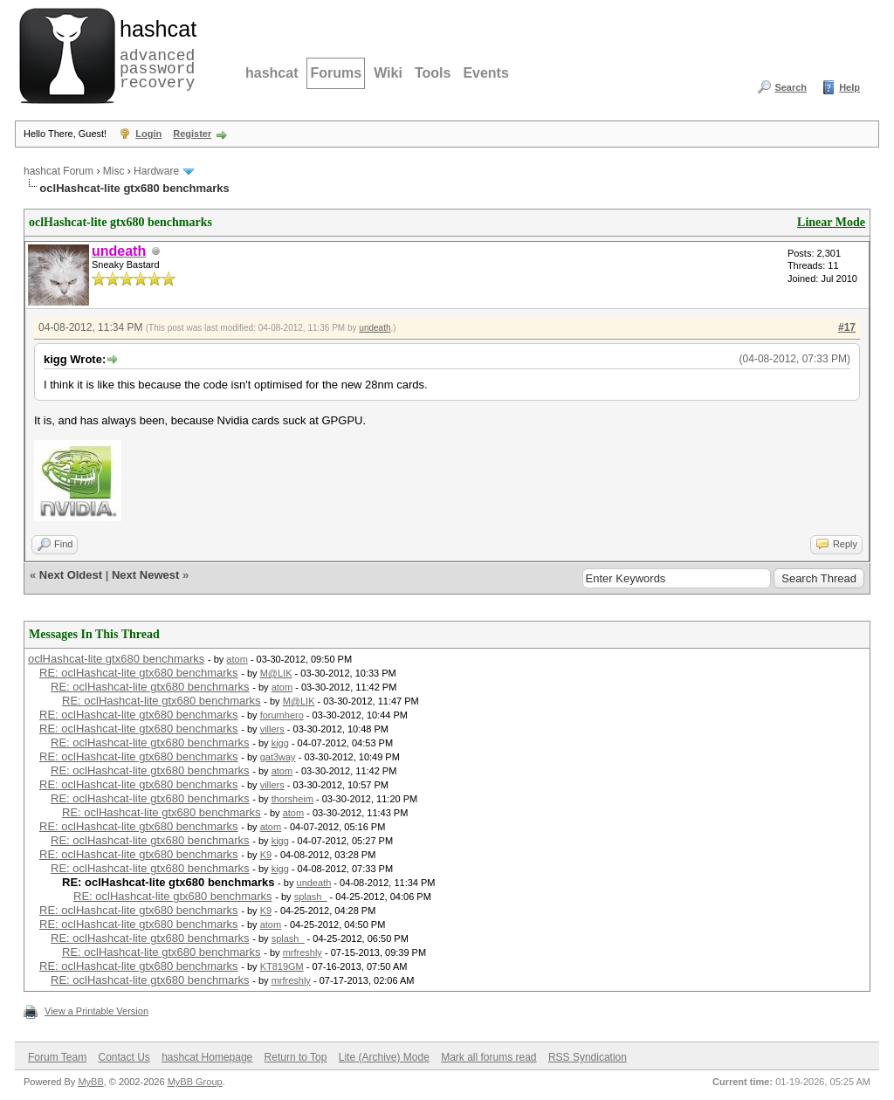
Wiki (388, 72)
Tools (432, 72)
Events (485, 72)
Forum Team (57, 1057)
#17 (847, 327)
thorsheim (292, 799)
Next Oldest (70, 574)
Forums (335, 72)
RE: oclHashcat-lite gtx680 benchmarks (138, 672)
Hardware (156, 171)
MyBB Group (195, 1081)
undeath (374, 328)
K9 (266, 854)
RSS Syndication (587, 1057)
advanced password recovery (154, 53)
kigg (280, 743)
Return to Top (296, 1057)
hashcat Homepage (207, 1057)
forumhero (282, 715)
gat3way (278, 757)
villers (272, 729)
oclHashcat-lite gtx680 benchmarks (116, 658)
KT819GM (282, 966)
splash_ (310, 896)
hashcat (271, 72)
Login (148, 133)
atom (236, 659)
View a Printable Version (96, 1011)
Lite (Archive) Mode (384, 1057)
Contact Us (123, 1057)
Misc (114, 171)
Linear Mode (831, 222)
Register (192, 133)
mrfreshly (302, 952)
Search (790, 87)
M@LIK (276, 673)
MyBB (90, 1081)
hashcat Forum (58, 171)
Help (849, 87)
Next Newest (145, 574)
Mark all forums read (488, 1057)
